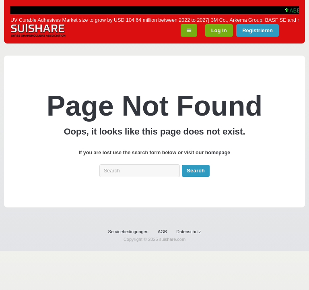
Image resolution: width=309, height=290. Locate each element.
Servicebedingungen (128, 231)
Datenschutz (188, 231)
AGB (162, 231)
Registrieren (257, 30)
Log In (219, 30)
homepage (218, 152)
